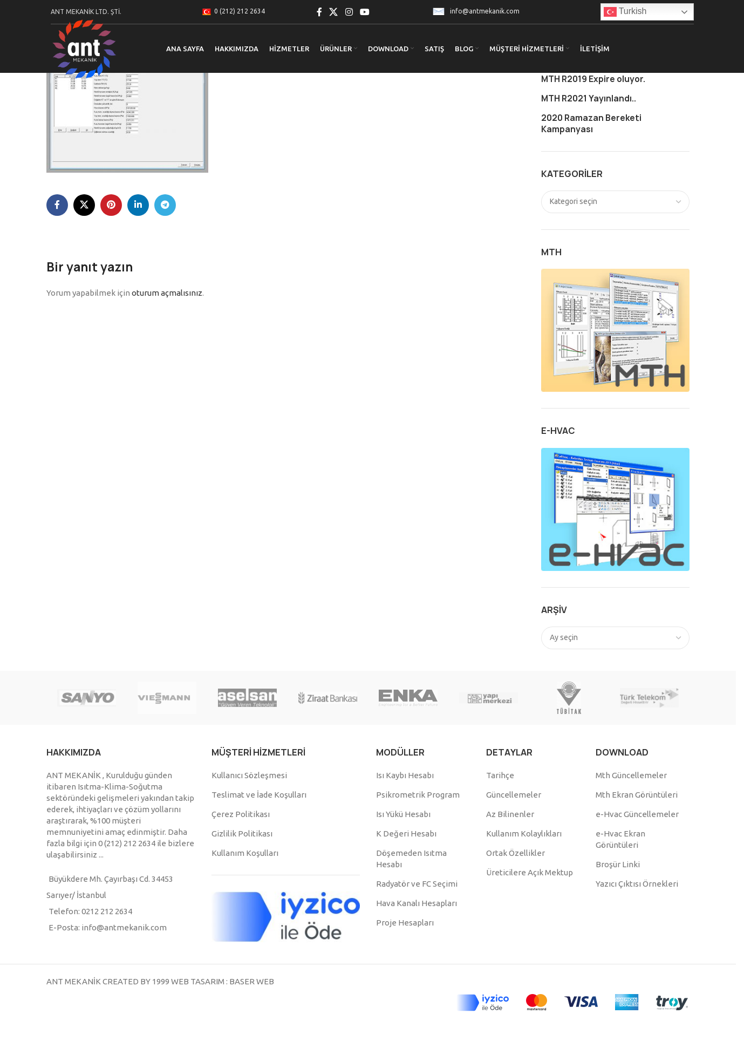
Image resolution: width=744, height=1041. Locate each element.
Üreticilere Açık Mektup (529, 872)
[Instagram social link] (349, 12)
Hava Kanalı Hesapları (416, 903)
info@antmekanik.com (485, 11)
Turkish (625, 11)
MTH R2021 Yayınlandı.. (588, 98)
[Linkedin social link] (138, 205)
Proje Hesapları (405, 922)
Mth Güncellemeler (631, 775)
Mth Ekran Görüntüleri (637, 794)
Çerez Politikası (240, 814)
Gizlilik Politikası (241, 833)
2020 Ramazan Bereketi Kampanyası (591, 123)
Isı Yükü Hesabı (403, 814)
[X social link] (334, 12)
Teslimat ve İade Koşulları (258, 794)
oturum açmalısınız (167, 292)
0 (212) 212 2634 (239, 11)
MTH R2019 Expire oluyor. (593, 79)
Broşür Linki (618, 864)
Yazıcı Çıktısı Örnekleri (637, 883)
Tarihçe (500, 775)
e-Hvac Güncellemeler (637, 814)
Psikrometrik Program (418, 794)
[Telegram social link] (165, 205)
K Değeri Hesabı (406, 833)
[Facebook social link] (319, 12)
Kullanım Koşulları (244, 853)
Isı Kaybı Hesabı (405, 775)
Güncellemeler (513, 794)
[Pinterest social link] (111, 205)
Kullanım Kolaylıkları (524, 833)
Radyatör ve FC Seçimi (417, 883)
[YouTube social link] (364, 12)
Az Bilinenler (510, 814)
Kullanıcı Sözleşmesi (249, 775)
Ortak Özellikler (515, 853)
